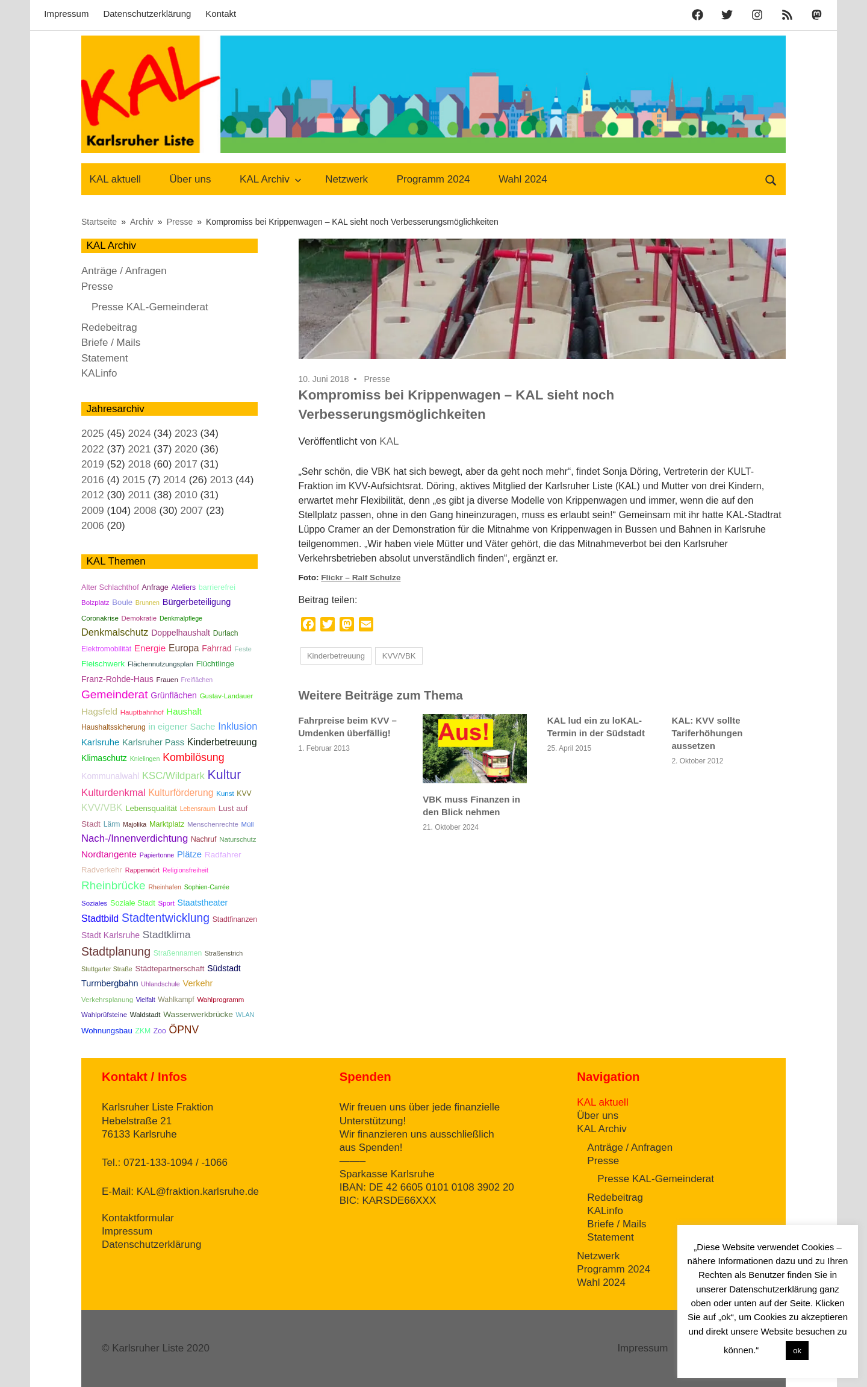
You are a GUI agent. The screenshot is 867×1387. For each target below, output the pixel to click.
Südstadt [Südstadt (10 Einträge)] (224, 968)
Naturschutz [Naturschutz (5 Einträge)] (237, 839)
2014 (174, 480)
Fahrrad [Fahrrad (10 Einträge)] (216, 648)
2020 (186, 449)
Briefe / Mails (110, 342)
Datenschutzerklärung (147, 13)
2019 (92, 464)
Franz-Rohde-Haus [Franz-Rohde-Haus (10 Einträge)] (117, 679)
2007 (191, 510)
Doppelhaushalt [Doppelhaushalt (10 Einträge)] (180, 632)
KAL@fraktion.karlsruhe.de (198, 1191)
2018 (139, 464)
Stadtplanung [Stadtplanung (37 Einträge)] (116, 951)
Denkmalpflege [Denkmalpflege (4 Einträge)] (181, 618)
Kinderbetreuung (336, 655)
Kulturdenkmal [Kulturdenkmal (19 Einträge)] (113, 792)
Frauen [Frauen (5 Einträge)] (167, 679)
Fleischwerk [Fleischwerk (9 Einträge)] (103, 663)
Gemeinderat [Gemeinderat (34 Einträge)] (114, 694)
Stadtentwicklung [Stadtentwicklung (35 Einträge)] (166, 918)
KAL (389, 441)
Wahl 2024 (523, 179)
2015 (133, 480)
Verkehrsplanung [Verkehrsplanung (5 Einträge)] (107, 999)
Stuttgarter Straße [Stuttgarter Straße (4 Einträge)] (106, 968)
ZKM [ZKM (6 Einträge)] (143, 1031)
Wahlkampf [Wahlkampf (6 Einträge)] (176, 999)
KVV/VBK (399, 655)
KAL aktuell (115, 179)
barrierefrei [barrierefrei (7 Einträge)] (217, 587)
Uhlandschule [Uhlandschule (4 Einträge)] (160, 984)
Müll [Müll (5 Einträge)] (247, 824)
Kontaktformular (138, 1218)
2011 (139, 495)
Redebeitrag (109, 327)
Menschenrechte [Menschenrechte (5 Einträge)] (212, 824)
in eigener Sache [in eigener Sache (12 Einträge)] (182, 726)
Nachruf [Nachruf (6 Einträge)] (204, 839)
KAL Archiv (271, 179)
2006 (92, 525)
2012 (92, 495)
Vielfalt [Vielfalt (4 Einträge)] (145, 999)
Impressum (66, 13)
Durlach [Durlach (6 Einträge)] (225, 633)
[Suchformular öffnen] (771, 179)
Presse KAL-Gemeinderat (150, 307)
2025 (92, 433)
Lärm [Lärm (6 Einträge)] (112, 824)
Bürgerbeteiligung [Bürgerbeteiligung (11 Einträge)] (197, 602)
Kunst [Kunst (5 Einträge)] (225, 793)
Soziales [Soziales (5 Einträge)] (94, 903)
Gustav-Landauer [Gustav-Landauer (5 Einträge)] (226, 696)
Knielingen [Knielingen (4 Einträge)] (145, 758)
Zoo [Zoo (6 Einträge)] (160, 1031)
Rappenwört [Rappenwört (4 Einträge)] (142, 870)
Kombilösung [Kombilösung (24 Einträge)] (193, 757)
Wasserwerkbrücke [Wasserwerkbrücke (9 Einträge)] (198, 1014)
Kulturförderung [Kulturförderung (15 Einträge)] (180, 792)
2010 (186, 495)
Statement (104, 358)
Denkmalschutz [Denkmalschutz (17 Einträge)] (114, 632)
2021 (139, 449)
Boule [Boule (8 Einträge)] (122, 602)
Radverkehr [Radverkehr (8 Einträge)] (101, 869)
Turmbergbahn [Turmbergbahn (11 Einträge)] (109, 983)
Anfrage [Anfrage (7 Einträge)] (154, 587)
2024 (139, 433)
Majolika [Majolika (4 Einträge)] (134, 824)
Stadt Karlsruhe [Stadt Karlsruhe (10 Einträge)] (110, 935)
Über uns (190, 179)
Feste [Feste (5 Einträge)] (243, 649)
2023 (186, 433)
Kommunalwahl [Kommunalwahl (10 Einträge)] (110, 776)
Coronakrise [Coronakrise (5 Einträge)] (100, 618)
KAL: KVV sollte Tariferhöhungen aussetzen (706, 733)
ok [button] (797, 1350)
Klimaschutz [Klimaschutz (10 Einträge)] (104, 758)
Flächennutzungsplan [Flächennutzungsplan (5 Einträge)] (160, 664)
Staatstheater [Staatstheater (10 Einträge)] (203, 902)
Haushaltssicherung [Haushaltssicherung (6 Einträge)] (113, 727)
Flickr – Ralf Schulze (360, 577)
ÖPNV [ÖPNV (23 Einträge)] (184, 1030)
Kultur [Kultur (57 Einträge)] (224, 775)
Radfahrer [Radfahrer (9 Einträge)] (223, 854)
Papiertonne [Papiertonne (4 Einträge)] (157, 855)
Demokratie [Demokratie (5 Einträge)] (139, 618)
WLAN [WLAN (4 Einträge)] (245, 1014)
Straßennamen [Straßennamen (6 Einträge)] (178, 953)
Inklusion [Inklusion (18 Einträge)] (237, 726)
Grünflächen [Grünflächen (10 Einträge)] (174, 695)
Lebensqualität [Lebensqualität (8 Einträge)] (151, 808)
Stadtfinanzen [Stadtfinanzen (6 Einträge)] (235, 919)
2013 (221, 480)
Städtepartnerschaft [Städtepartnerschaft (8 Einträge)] (169, 968)
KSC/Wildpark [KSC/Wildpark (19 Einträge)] (173, 775)
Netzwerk (346, 179)
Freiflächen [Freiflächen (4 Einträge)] (197, 679)
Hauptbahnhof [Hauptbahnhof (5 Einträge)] (142, 712)
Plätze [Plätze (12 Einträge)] (189, 854)
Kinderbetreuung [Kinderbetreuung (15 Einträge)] (222, 742)
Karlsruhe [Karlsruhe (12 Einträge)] (100, 742)
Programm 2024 (433, 179)
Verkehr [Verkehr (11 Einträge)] (198, 983)
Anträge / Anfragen (124, 271)
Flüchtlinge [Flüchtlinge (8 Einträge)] (215, 663)
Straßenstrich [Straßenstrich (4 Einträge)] (224, 953)
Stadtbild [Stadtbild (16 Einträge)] (100, 918)
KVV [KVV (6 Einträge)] (244, 793)
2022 (92, 449)
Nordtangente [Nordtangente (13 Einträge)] (109, 854)
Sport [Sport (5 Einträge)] (166, 903)
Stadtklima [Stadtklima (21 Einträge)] (167, 935)
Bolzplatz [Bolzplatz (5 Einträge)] (95, 602)
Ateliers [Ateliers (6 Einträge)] (183, 587)
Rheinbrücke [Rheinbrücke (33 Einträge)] (113, 885)
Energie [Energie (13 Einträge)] (150, 648)
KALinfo (99, 373)
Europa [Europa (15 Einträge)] (184, 648)
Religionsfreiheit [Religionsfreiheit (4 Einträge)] (185, 870)
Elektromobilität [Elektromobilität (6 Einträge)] (106, 649)
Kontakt (220, 13)
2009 (92, 510)
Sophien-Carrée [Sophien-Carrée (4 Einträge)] (206, 887)
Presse (377, 379)
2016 (92, 480)
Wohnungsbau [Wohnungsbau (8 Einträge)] (106, 1030)
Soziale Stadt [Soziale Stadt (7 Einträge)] (132, 903)
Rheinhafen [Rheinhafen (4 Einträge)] (164, 887)
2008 (145, 510)
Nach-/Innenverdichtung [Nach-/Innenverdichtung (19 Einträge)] (134, 838)
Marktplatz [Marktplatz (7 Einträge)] (166, 824)
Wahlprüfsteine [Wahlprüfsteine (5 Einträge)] (104, 1014)
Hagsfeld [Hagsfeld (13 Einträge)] (99, 711)
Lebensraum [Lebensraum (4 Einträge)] (198, 808)
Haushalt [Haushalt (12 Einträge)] (183, 711)
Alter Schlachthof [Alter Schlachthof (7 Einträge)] (110, 587)
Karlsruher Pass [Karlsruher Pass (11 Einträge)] (153, 742)
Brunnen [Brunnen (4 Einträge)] (147, 602)
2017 (186, 464)
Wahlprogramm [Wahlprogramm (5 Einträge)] (220, 999)
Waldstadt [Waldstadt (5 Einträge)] (145, 1014)
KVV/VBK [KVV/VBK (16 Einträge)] (101, 808)
